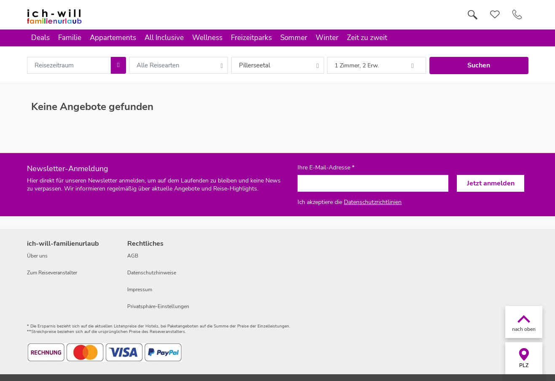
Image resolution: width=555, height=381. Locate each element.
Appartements (113, 38)
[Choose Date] (118, 65)
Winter (327, 38)
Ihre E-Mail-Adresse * (326, 168)
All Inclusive (164, 38)
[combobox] (69, 65)
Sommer (293, 38)
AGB (132, 255)
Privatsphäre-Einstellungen (158, 306)
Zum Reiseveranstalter (52, 272)
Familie (69, 38)
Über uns (37, 255)
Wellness (207, 38)
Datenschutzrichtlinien (373, 202)
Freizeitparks (251, 38)
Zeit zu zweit (367, 38)
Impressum (139, 289)
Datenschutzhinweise (151, 272)
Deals (40, 38)
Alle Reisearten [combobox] (158, 65)
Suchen (478, 65)
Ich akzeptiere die (350, 202)
